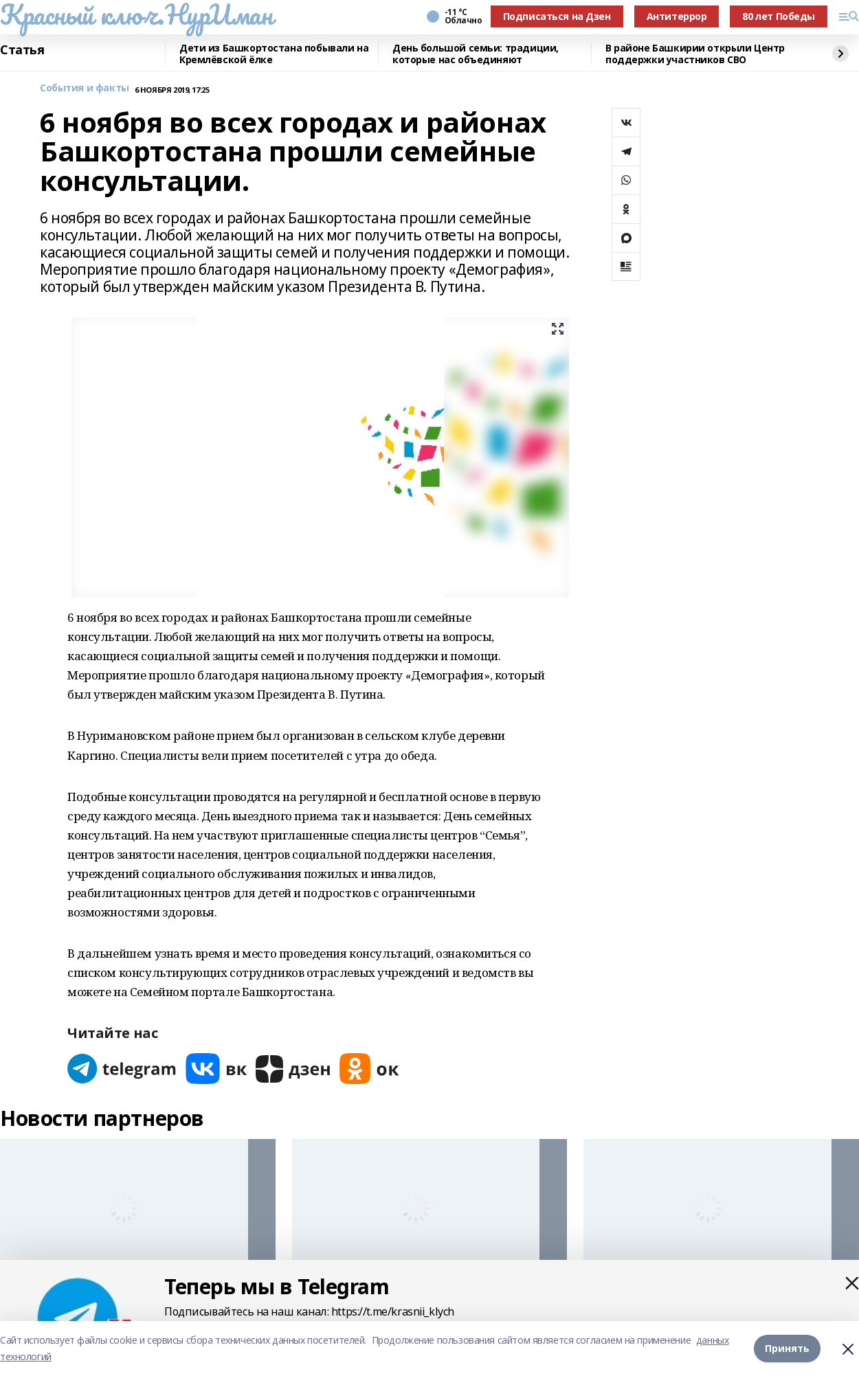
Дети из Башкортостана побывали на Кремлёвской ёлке (273, 54)
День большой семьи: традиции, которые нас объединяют (475, 54)
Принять (787, 1348)
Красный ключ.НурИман (136, 14)
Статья (22, 50)
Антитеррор (677, 16)
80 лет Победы (778, 16)
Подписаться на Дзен (557, 16)
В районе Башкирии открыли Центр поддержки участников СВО (695, 54)
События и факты (84, 88)
